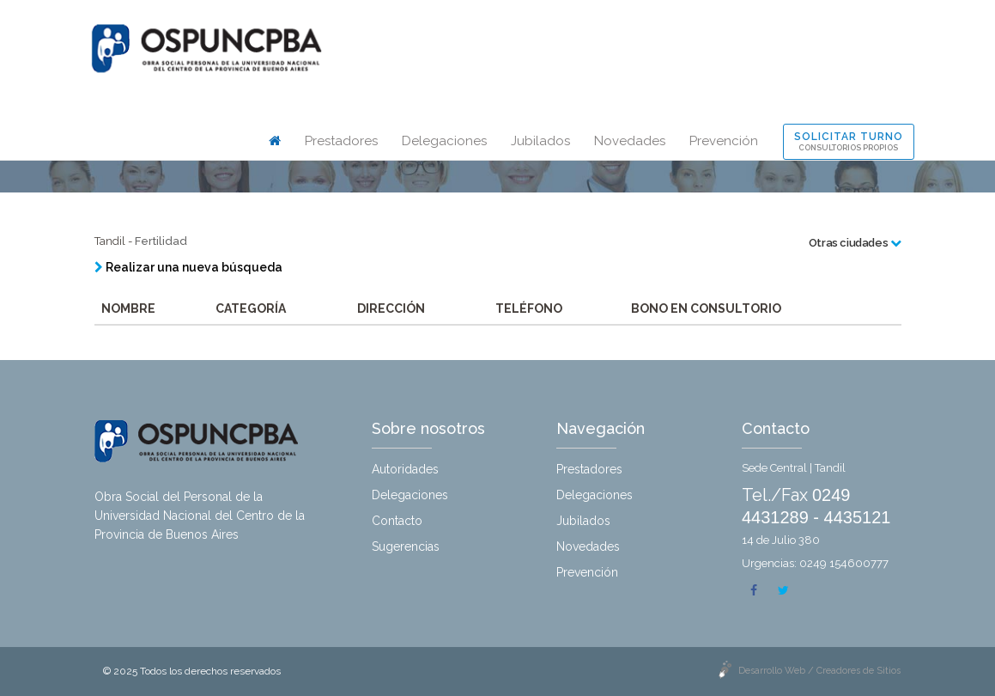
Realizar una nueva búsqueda (188, 267)
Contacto (397, 521)
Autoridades (405, 469)
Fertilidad (161, 241)
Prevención (723, 141)
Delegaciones (444, 141)
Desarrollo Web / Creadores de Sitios (819, 670)
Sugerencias (406, 546)
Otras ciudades (855, 242)
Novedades (629, 141)
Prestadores (341, 141)
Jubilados (540, 141)
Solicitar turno (848, 141)
